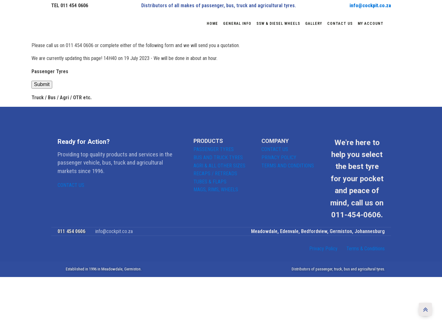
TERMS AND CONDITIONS (287, 166)
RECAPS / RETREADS (215, 174)
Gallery (313, 23)
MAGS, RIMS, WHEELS (215, 190)
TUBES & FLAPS (210, 182)
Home (212, 23)
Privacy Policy (323, 249)
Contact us (340, 23)
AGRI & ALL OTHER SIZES (219, 166)
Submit (42, 84)
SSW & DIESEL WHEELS (278, 23)
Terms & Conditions (365, 249)
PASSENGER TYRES (213, 149)
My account (370, 23)
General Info (237, 23)
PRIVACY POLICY (278, 157)
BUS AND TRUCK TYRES (218, 157)
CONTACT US (71, 185)
